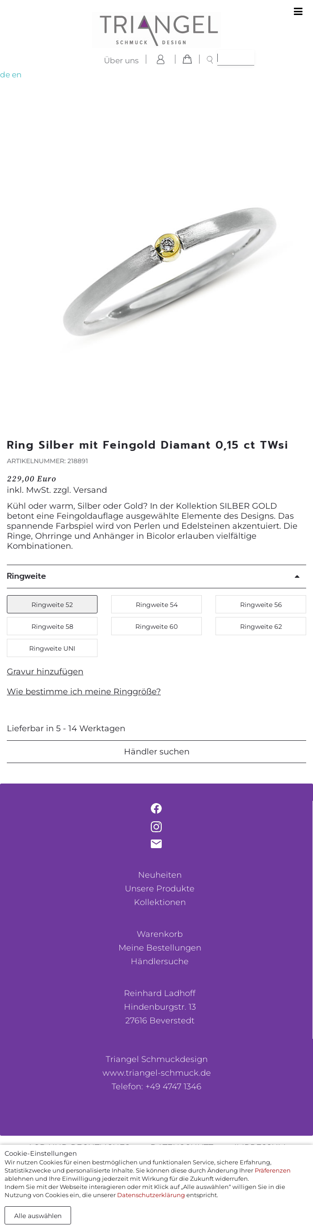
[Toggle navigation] (298, 12)
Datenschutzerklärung (151, 1195)
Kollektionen (160, 902)
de (5, 74)
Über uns (121, 60)
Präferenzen (273, 1170)
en (16, 74)
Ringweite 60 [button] (156, 626)
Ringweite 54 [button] (157, 605)
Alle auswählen (38, 1216)
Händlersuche (160, 961)
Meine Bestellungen (159, 948)
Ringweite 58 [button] (52, 626)
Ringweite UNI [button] (52, 648)
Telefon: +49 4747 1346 (156, 1087)
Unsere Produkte (160, 889)
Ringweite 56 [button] (261, 605)
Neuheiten (160, 875)
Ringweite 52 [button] (52, 605)
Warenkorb (160, 934)
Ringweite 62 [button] (261, 626)
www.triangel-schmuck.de (157, 1073)
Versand (90, 490)
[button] (295, 271)
